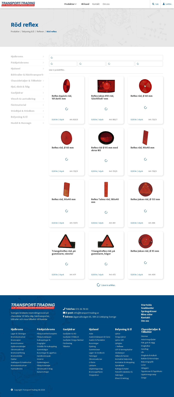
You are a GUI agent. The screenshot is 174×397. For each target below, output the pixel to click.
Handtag (144, 349)
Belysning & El (28, 117)
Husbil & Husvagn (28, 123)
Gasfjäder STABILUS (71, 337)
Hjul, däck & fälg (28, 86)
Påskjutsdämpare (44, 337)
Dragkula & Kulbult (149, 355)
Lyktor (117, 333)
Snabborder (147, 308)
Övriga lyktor (120, 337)
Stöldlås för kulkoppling (47, 346)
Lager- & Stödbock (97, 353)
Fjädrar (14, 359)
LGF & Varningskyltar (123, 349)
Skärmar (144, 336)
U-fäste (92, 362)
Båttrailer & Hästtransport (28, 74)
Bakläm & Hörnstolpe (150, 358)
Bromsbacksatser (18, 337)
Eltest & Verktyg (122, 378)
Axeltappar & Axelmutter (21, 362)
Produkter (70, 4)
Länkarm (92, 365)
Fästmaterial (28, 105)
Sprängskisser (149, 311)
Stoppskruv (94, 375)
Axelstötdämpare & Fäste (99, 337)
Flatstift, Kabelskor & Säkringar (124, 373)
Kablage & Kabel (121, 368)
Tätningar (93, 356)
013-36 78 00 (82, 309)
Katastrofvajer (43, 372)
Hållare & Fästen (122, 356)
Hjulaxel (28, 68)
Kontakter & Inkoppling (125, 362)
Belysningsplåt (147, 362)
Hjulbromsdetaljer (18, 346)
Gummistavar (94, 349)
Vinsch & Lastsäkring (28, 98)
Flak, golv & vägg (148, 342)
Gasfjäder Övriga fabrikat (73, 340)
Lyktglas (118, 343)
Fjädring (92, 346)
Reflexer (120, 346)
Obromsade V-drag (45, 368)
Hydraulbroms (17, 368)
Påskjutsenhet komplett (47, 333)
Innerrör (40, 359)
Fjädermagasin (43, 362)
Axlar (91, 333)
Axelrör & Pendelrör (97, 340)
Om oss (106, 4)
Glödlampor (120, 353)
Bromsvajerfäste (95, 372)
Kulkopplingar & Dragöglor (43, 341)
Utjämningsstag (96, 368)
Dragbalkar (145, 346)
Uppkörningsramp (148, 374)
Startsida (146, 305)
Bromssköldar (16, 356)
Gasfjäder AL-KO (69, 333)
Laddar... (169, 4)
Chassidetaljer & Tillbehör (28, 80)
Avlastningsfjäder (148, 339)
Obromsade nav (17, 349)
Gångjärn (145, 368)
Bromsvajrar (16, 340)
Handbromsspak (44, 356)
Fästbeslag (67, 343)
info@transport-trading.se (86, 313)
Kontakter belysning (123, 359)
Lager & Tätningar (18, 333)
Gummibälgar (42, 349)
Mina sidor (147, 314)
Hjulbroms (28, 56)
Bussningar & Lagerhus (46, 353)
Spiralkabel (119, 365)
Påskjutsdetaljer (43, 365)
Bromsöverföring (18, 353)
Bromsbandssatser (19, 365)
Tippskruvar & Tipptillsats (151, 371)
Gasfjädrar (28, 92)
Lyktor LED (119, 340)
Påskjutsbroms (28, 62)
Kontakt (96, 4)
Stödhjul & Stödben (28, 111)
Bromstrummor (17, 343)
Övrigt (143, 377)
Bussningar (94, 343)
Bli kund (85, 4)
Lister (143, 365)
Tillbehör (66, 346)
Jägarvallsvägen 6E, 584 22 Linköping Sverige (95, 317)
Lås (142, 352)
